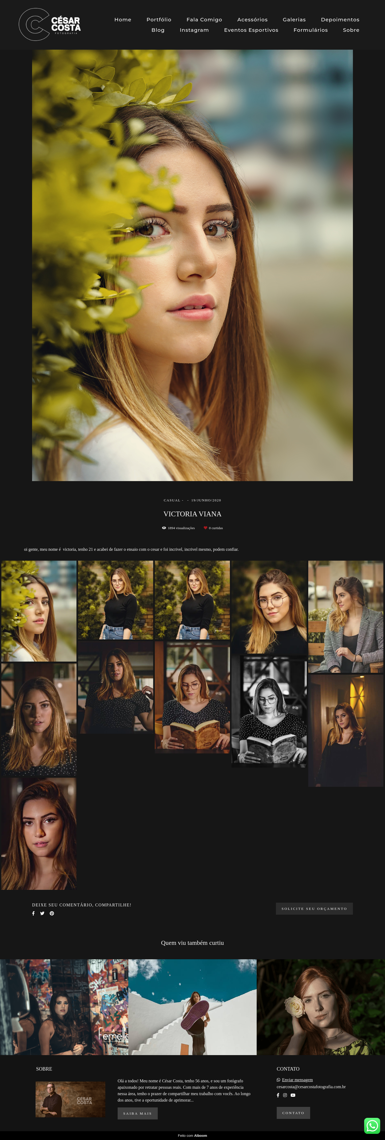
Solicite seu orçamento (314, 909)
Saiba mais (137, 1113)
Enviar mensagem (297, 1080)
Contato (293, 1113)
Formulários (311, 30)
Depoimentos (340, 20)
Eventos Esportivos (251, 30)
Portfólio (159, 20)
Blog (158, 30)
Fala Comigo (204, 20)
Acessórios (252, 20)
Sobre (351, 30)
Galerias (294, 20)
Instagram (194, 30)
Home (123, 20)
